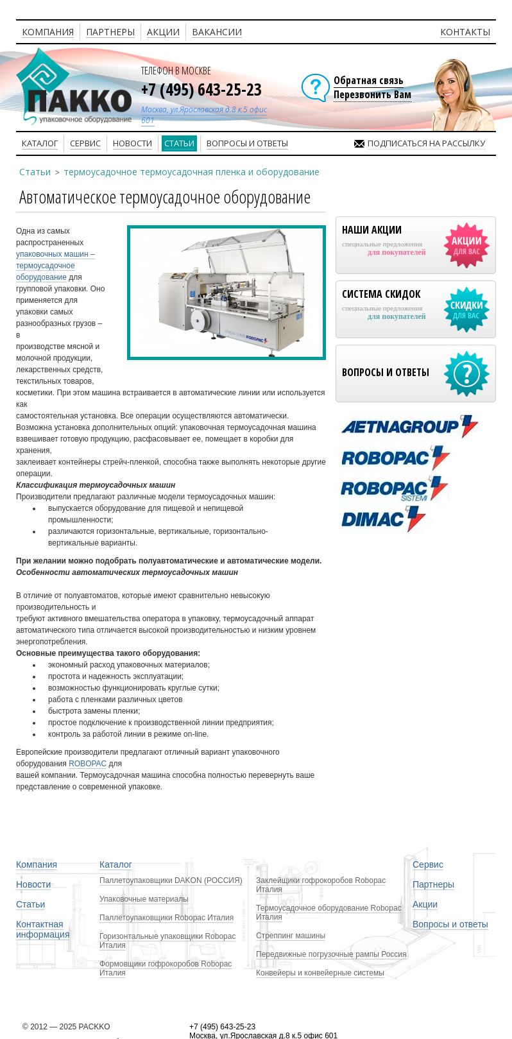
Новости (33, 884)
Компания (36, 864)
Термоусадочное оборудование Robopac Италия (329, 913)
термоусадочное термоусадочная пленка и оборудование (192, 172)
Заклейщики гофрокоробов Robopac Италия (321, 885)
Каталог (115, 864)
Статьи (35, 172)
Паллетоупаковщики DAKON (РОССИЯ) (171, 880)
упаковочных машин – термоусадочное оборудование (55, 266)
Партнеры (433, 884)
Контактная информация (42, 929)
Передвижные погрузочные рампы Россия (331, 954)
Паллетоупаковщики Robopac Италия (166, 917)
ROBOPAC (88, 763)
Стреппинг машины (290, 935)
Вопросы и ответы (450, 924)
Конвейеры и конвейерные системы (320, 972)
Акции (425, 904)
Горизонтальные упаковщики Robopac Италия (167, 941)
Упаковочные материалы (144, 899)
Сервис (428, 864)
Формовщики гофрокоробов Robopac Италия (165, 968)
